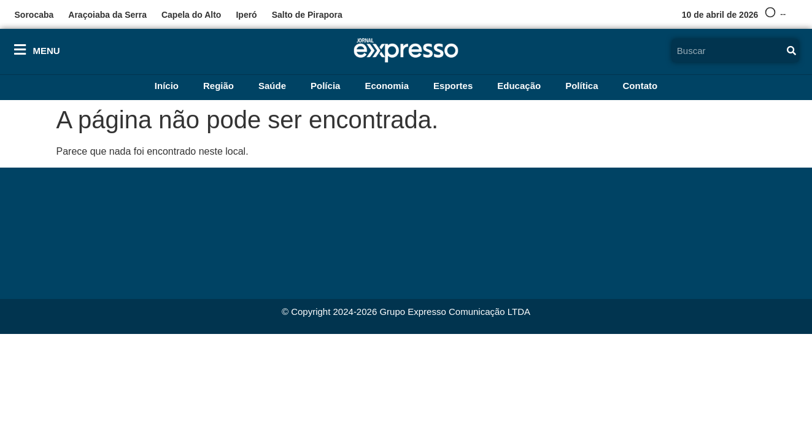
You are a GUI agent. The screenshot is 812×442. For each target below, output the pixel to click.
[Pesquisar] (791, 50)
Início (167, 85)
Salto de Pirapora (307, 15)
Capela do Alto (191, 15)
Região (218, 85)
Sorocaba (34, 15)
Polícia (325, 85)
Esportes (453, 85)
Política (581, 85)
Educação (519, 85)
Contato (640, 85)
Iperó (246, 15)
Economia (387, 85)
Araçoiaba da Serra (107, 15)
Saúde (272, 85)
